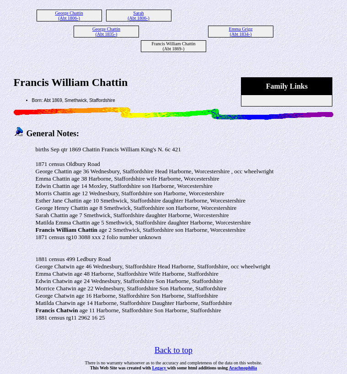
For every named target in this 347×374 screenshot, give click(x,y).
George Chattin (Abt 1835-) (106, 32)
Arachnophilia (243, 367)
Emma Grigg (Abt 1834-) (241, 32)
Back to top (173, 350)
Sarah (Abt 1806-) (138, 16)
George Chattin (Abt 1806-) (69, 16)
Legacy (159, 367)
